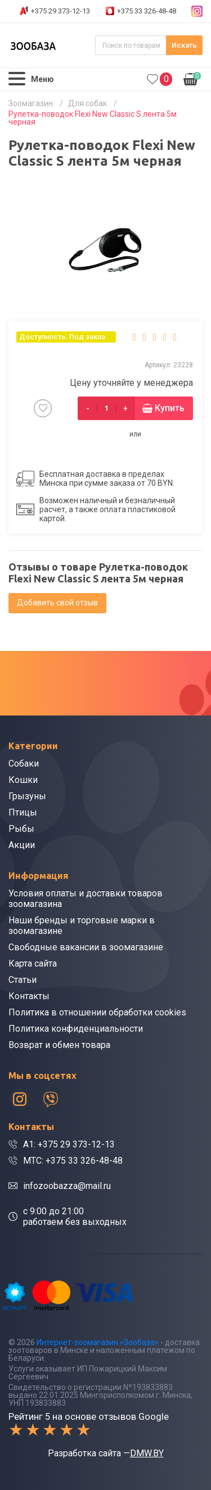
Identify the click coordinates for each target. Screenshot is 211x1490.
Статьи (22, 979)
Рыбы (21, 828)
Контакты (29, 996)
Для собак (87, 103)
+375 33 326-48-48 (146, 11)
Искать (184, 45)
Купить (170, 408)
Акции (21, 845)
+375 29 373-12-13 (60, 11)
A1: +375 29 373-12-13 (69, 1144)
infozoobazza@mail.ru (67, 1186)
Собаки (23, 763)
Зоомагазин (30, 103)
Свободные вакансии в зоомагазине (85, 947)
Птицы (22, 812)
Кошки (23, 779)
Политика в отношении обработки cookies (97, 1012)
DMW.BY (147, 1453)
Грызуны (27, 796)
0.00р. (192, 78)
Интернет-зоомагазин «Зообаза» (98, 1342)
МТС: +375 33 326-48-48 (73, 1160)
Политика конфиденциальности (75, 1028)
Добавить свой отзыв (57, 602)
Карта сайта (32, 963)
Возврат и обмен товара (59, 1045)
